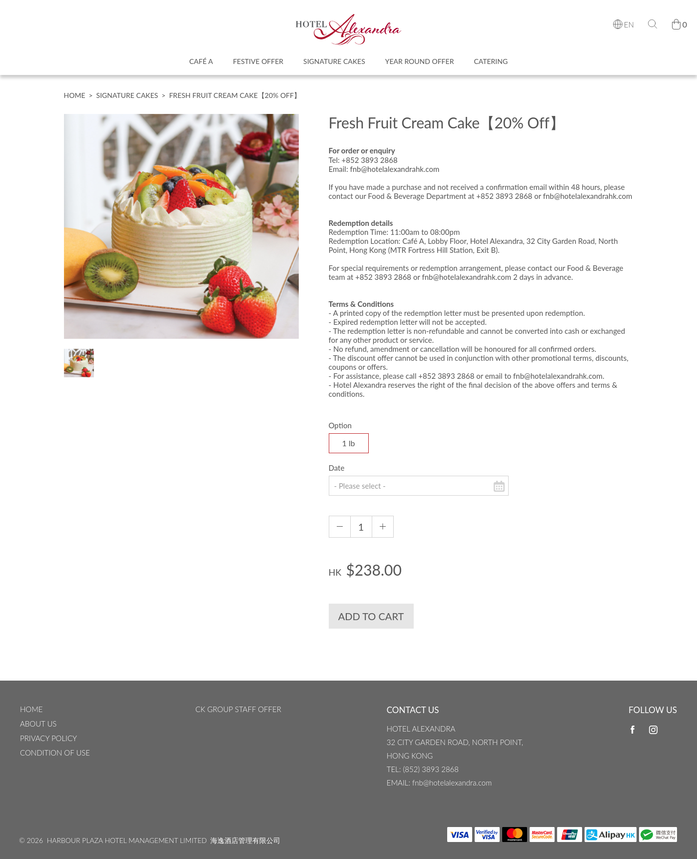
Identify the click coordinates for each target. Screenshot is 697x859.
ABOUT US (38, 723)
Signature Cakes (334, 65)
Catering (491, 65)
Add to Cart (371, 623)
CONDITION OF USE (55, 752)
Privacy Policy (48, 738)
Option (340, 432)
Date (337, 474)
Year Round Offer (419, 65)
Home (74, 102)
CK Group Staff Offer (238, 709)
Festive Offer (258, 65)
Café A (201, 65)
